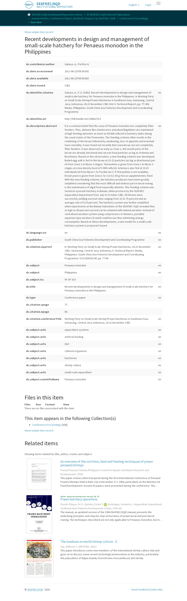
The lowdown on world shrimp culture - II (88, 542)
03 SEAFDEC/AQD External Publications (108, 14)
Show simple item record (39, 32)
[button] (134, 5)
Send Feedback (140, 589)
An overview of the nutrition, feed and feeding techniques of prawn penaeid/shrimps (106, 463)
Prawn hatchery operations (78, 499)
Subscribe (157, 589)
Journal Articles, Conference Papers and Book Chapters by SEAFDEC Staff (73, 18)
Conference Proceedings (133, 18)
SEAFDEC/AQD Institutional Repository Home (57, 14)
